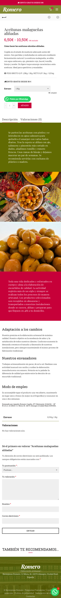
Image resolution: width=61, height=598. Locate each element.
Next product (56, 17)
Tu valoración (9, 476)
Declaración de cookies (45, 593)
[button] (55, 592)
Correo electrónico (11, 515)
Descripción (10, 119)
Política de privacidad (24, 593)
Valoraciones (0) (31, 119)
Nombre (6, 503)
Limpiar (53, 93)
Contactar (30, 596)
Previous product (49, 17)
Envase (7, 88)
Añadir (25, 105)
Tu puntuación (9, 465)
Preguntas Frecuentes (35, 590)
